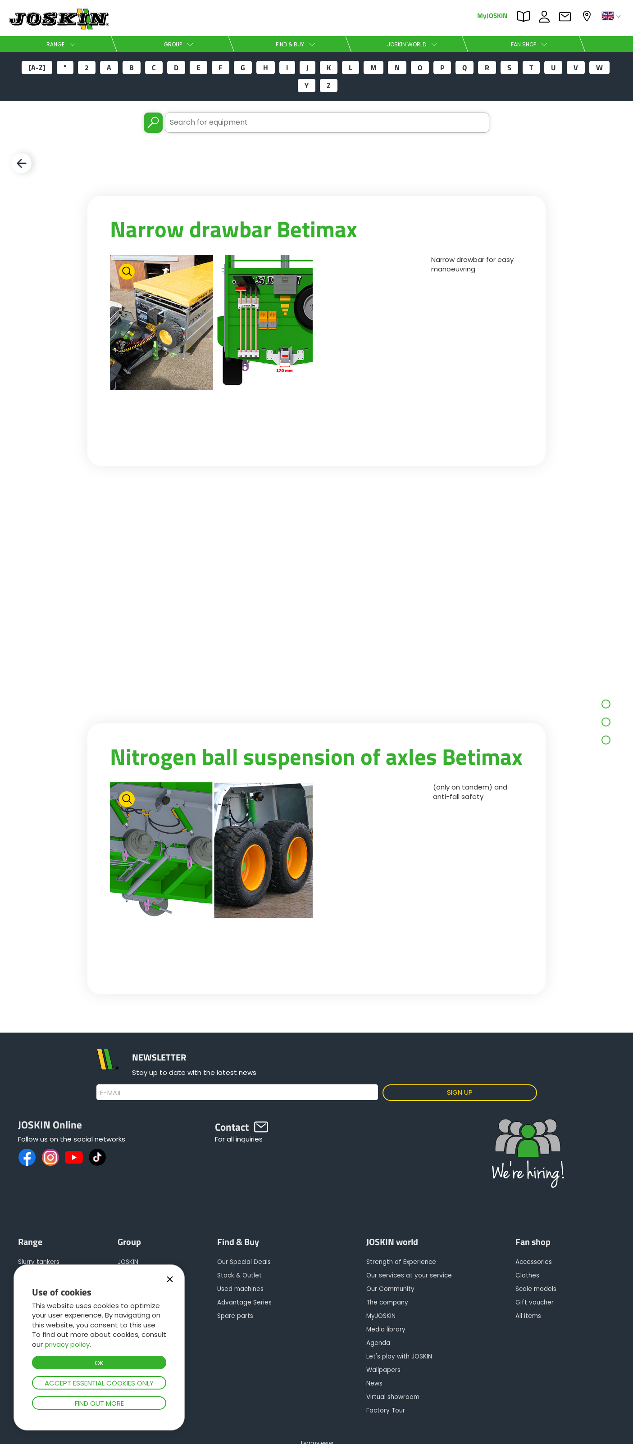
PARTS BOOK (526, 16)
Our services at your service (409, 1275)
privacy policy (67, 1344)
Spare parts (235, 1316)
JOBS (546, 16)
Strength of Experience (401, 1262)
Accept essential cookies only (99, 1383)
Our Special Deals (244, 1262)
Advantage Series (244, 1302)
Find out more (99, 1403)
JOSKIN (128, 1262)
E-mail (111, 1092)
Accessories (533, 1262)
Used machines (240, 1289)
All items (528, 1316)
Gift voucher (534, 1302)
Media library (385, 1329)
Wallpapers (383, 1370)
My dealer (588, 16)
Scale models (535, 1289)
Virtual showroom (392, 1397)
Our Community (390, 1289)
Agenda (378, 1343)
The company (387, 1302)
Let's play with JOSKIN (399, 1356)
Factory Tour (385, 1410)
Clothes (527, 1275)
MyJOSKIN (492, 15)
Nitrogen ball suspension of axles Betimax (316, 756)
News (374, 1383)
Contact (567, 16)
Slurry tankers (38, 1262)
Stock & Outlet (239, 1275)
